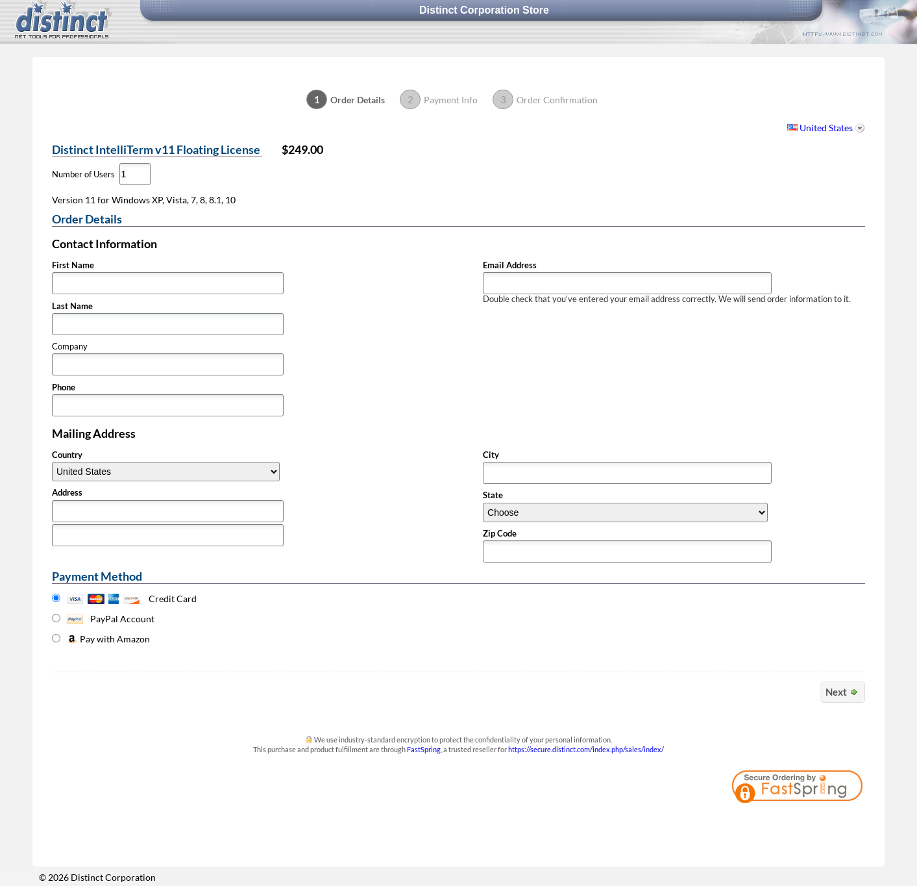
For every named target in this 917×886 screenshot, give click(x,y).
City (491, 455)
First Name (73, 265)
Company (70, 346)
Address (67, 493)
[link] (829, 823)
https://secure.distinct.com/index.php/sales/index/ (586, 749)
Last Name (72, 306)
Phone (63, 387)
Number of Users (83, 174)
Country (67, 455)
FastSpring (424, 749)
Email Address (510, 265)
